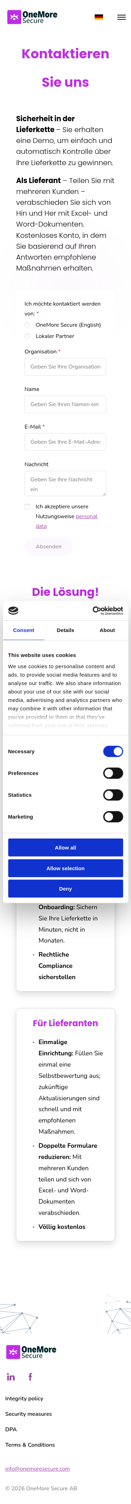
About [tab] (107, 630)
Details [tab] (65, 630)
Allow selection (65, 868)
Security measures (28, 1414)
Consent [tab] (23, 630)
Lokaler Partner (55, 336)
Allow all (65, 848)
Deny (65, 889)
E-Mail (32, 427)
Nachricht (36, 464)
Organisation (40, 352)
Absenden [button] (48, 547)
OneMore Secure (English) (68, 325)
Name (31, 389)
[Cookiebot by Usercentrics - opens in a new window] (93, 610)
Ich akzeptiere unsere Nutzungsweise (66, 516)
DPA (11, 1429)
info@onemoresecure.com (37, 1469)
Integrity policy (24, 1398)
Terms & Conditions (30, 1445)
